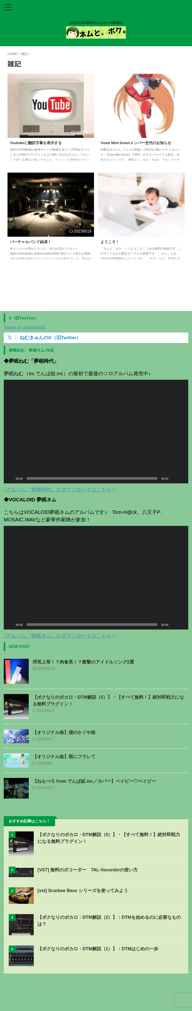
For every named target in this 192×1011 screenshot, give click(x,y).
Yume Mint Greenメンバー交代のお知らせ (138, 143)
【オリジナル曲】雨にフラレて (64, 756)
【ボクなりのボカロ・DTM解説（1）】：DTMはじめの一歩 (98, 948)
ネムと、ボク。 (96, 1000)
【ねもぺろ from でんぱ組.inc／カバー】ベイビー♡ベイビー (94, 781)
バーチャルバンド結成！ (32, 242)
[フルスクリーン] (181, 478)
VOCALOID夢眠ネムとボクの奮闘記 (96, 993)
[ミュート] (173, 478)
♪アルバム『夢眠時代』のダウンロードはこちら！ (60, 489)
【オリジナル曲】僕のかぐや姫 (64, 732)
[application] (96, 431)
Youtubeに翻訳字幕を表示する (38, 143)
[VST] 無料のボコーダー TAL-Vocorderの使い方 (88, 869)
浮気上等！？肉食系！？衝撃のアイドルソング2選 (83, 662)
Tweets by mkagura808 (24, 327)
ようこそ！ (110, 242)
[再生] (10, 478)
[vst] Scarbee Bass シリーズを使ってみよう (83, 890)
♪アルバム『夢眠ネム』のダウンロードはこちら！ (60, 636)
